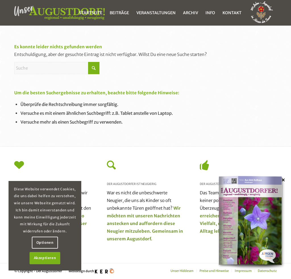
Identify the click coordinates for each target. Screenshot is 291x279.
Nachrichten (167, 215)
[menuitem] (90, 13)
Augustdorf (139, 238)
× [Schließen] (283, 179)
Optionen (45, 242)
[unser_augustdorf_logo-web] (59, 13)
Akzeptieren (45, 258)
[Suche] (56, 68)
